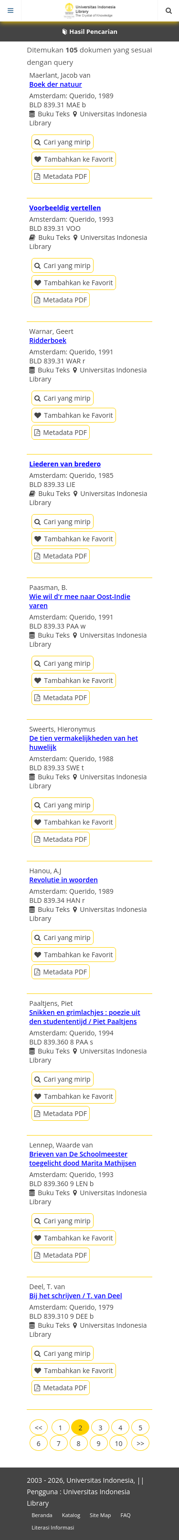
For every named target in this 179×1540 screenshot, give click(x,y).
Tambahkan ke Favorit (73, 159)
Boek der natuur (55, 84)
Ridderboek (47, 340)
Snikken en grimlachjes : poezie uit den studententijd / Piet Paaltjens (84, 1017)
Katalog (71, 1515)
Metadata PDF (60, 176)
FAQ (125, 1515)
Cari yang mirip (62, 141)
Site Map (100, 1515)
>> (140, 1443)
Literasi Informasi (53, 1527)
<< (38, 1427)
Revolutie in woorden (63, 879)
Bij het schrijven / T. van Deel (75, 1295)
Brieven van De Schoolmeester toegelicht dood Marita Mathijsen (82, 1158)
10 (118, 1443)
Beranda (42, 1515)
